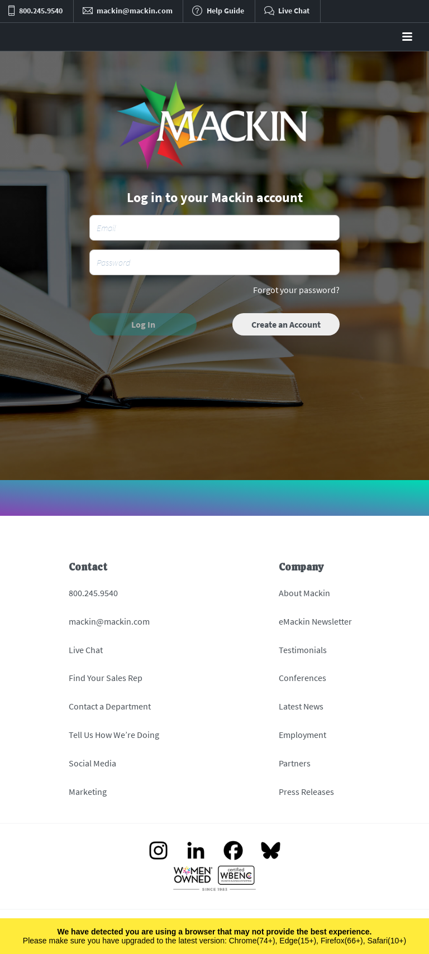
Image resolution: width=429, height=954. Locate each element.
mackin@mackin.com (109, 621)
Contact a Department (110, 706)
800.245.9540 (93, 592)
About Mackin (304, 592)
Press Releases (306, 791)
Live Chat (86, 649)
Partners (295, 763)
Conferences (302, 677)
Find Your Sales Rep (105, 677)
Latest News (301, 706)
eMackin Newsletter (315, 621)
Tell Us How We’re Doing (114, 734)
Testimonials (303, 649)
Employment (302, 734)
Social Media (92, 763)
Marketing (88, 791)
